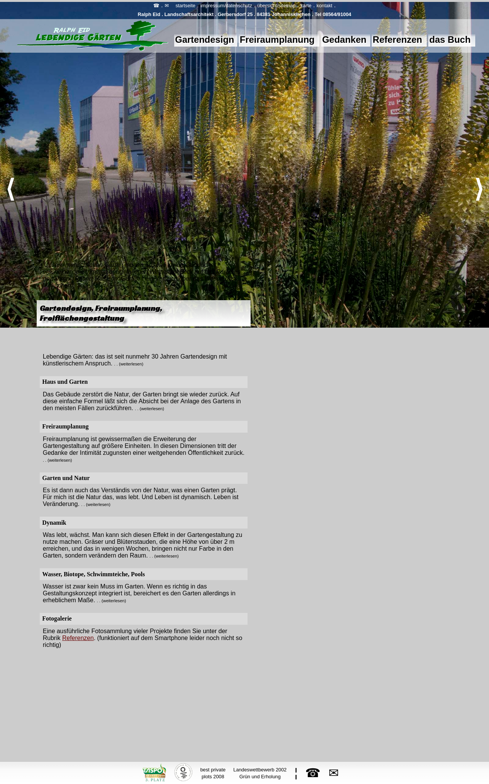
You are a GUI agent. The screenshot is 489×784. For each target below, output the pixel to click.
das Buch (450, 39)
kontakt (324, 5)
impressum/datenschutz (226, 5)
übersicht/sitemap (276, 5)
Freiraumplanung (277, 39)
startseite (185, 5)
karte (306, 5)
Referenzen (397, 39)
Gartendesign (204, 39)
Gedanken (344, 39)
